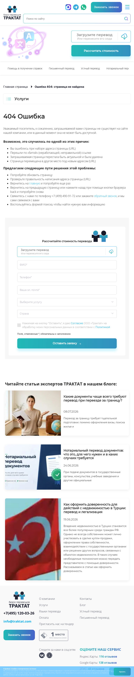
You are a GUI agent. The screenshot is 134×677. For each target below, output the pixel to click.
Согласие (77, 323)
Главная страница (15, 86)
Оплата (44, 618)
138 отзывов (108, 663)
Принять (122, 672)
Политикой (102, 327)
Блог (83, 605)
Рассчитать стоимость (101, 50)
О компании (47, 599)
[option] (24, 68)
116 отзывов (108, 657)
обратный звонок (105, 196)
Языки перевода (50, 612)
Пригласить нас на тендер (56, 624)
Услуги (43, 605)
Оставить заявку (67, 343)
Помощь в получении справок (25, 68)
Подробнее (38, 675)
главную (34, 183)
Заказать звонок (19, 635)
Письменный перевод (61, 68)
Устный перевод (90, 68)
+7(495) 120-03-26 (18, 614)
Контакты (86, 599)
